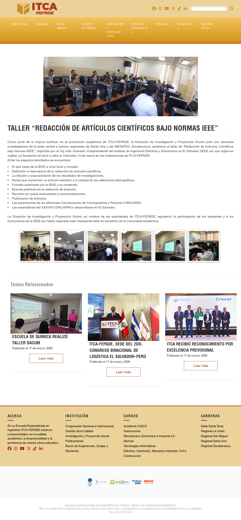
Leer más (46, 358)
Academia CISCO (135, 426)
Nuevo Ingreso (61, 26)
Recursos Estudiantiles (139, 28)
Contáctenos (185, 26)
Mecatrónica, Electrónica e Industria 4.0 (149, 436)
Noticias (162, 24)
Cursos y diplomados (89, 26)
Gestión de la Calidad (79, 431)
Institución (20, 24)
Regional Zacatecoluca (215, 446)
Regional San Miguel (214, 436)
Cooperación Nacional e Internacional (89, 426)
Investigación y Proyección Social (115, 30)
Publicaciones (74, 441)
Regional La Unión (213, 431)
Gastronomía (132, 431)
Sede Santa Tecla (212, 426)
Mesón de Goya (207, 26)
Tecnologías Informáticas (140, 446)
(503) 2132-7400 (123, 512)
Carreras (42, 24)
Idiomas (129, 441)
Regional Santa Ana (214, 441)
